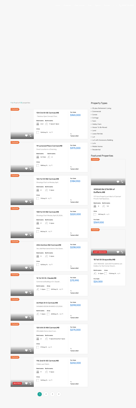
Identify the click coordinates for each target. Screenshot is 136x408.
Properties (67, 5)
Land (94, 131)
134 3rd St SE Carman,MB (47, 113)
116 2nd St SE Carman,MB (47, 361)
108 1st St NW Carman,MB (47, 212)
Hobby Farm (96, 124)
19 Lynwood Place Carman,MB (49, 146)
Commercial (96, 111)
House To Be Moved (99, 127)
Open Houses (80, 5)
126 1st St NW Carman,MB (47, 179)
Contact (107, 5)
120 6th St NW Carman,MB (47, 328)
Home (58, 5)
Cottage (95, 118)
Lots (94, 143)
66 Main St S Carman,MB (47, 303)
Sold (89, 5)
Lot (93, 137)
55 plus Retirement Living (101, 108)
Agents (97, 5)
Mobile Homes (97, 146)
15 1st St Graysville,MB (104, 259)
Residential (96, 150)
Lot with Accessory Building (102, 140)
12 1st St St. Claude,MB (46, 278)
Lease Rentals (97, 134)
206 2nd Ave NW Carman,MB (48, 245)
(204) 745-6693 (128, 5)
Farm (94, 121)
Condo (94, 115)
